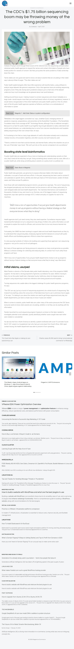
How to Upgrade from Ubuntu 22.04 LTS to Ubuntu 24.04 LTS (22, 597)
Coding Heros (7, 430)
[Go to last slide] (4, 373)
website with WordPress (16, 496)
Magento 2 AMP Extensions (50, 382)
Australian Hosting (8, 534)
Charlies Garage (8, 415)
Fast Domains (7, 593)
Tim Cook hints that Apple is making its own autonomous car (19, 338)
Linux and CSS (7, 566)
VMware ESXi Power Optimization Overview (25, 404)
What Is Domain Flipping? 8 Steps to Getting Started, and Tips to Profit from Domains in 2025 (32, 538)
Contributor (34, 26)
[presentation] (19, 368)
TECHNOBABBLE (8, 609)
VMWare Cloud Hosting (9, 401)
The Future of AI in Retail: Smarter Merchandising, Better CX (21, 624)
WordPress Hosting (8, 489)
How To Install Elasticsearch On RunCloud (15, 523)
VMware (6, 408)
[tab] (35, 392)
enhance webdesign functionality (22, 499)
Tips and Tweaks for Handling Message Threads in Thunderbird (23, 479)
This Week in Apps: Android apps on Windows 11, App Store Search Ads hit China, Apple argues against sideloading (17, 384)
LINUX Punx (6, 520)
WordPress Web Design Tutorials (12, 554)
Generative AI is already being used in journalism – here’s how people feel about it (29, 558)
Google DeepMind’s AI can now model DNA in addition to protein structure (26, 613)
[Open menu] (70, 3)
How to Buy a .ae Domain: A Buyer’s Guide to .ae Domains (21, 434)
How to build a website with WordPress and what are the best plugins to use (36, 492)
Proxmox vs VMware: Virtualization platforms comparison (21, 509)
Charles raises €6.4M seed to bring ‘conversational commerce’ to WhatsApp (55, 338)
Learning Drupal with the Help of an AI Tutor (16, 449)
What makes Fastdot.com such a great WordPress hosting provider (24, 570)
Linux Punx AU (7, 475)
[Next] (70, 373)
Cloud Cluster (8, 445)
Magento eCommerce (37, 8)
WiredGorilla (7, 459)
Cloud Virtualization (8, 581)
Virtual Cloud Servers (9, 505)
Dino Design (6, 628)
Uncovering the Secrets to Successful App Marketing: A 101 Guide (23, 419)
